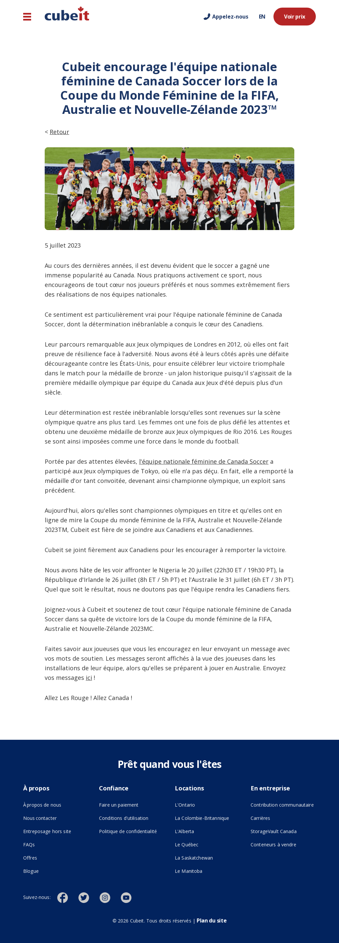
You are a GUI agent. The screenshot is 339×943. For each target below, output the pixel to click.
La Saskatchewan (194, 858)
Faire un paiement (118, 805)
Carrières (260, 818)
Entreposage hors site (55, 830)
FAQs (29, 844)
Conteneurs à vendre (273, 844)
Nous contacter (40, 818)
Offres (30, 858)
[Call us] (226, 16)
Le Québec (186, 844)
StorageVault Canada (274, 831)
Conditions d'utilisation (123, 818)
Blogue (31, 871)
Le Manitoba (189, 871)
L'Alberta (184, 831)
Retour (59, 132)
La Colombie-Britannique (202, 818)
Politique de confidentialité (128, 831)
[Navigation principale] (27, 17)
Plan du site (211, 920)
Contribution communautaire (282, 805)
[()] (67, 897)
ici (89, 678)
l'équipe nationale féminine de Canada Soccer (203, 461)
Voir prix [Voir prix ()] (294, 16)
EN (262, 16)
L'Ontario (185, 805)
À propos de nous (42, 805)
